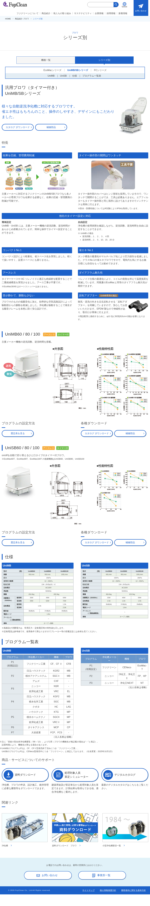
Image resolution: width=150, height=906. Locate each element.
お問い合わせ (140, 7)
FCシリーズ (100, 70)
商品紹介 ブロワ (22, 19)
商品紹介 (46, 13)
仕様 (74, 76)
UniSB (63, 76)
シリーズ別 (104, 60)
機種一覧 (46, 60)
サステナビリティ (83, 13)
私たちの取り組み (62, 13)
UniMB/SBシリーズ (77, 70)
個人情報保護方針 (108, 890)
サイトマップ (88, 890)
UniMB (51, 76)
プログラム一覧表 (91, 76)
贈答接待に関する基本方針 (133, 890)
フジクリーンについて (28, 13)
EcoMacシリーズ (52, 70)
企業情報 (99, 13)
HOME (8, 19)
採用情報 (111, 13)
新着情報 (123, 13)
